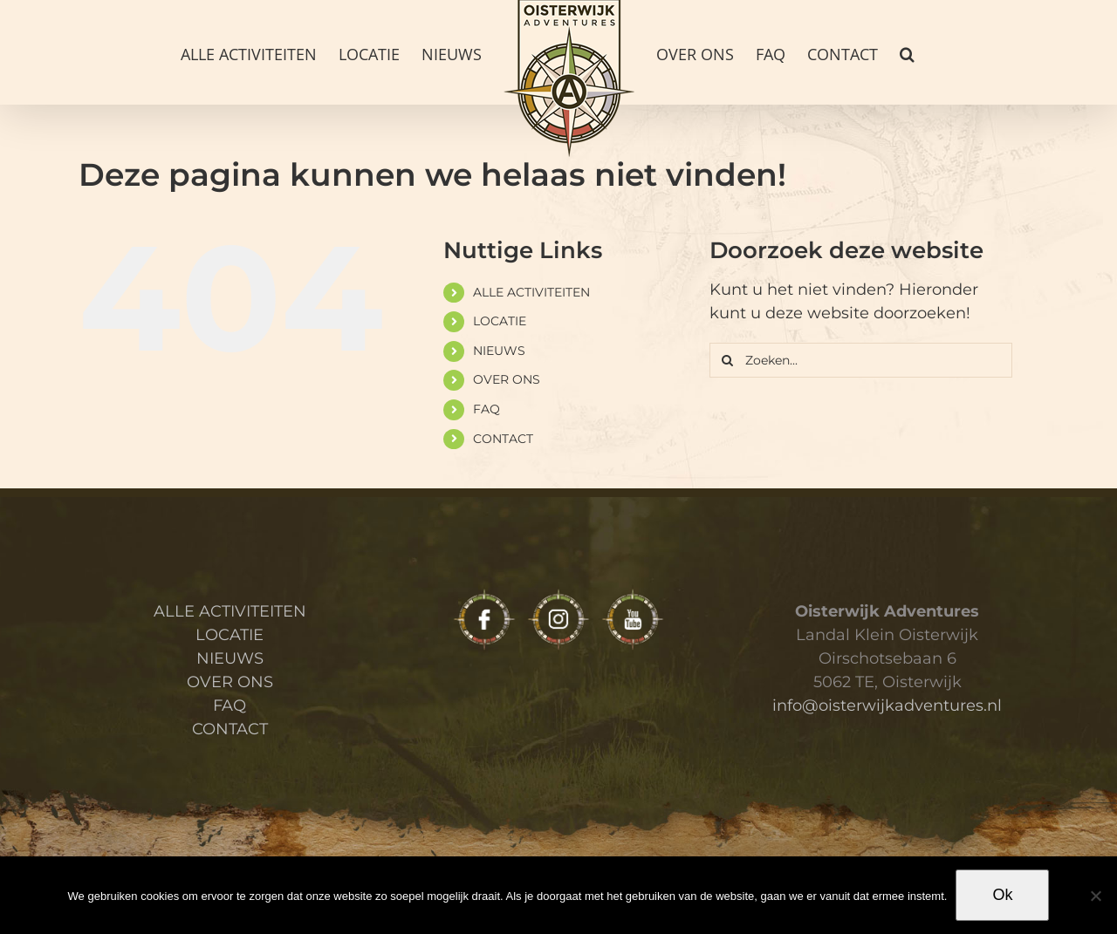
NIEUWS (499, 350)
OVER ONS (506, 379)
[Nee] (1095, 895)
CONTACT (503, 439)
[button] (907, 52)
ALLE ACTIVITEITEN (531, 292)
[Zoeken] (726, 360)
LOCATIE (499, 321)
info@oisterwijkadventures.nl (887, 705)
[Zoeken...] (860, 360)
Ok (1002, 894)
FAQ (486, 409)
